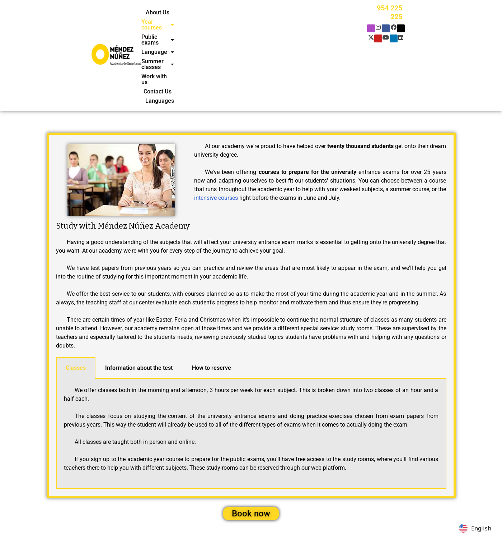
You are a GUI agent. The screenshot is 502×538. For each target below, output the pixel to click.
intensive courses (216, 131)
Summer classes (325, 12)
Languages (284, 22)
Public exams (238, 12)
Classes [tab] (76, 301)
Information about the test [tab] (139, 301)
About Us (156, 12)
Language (279, 12)
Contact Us (252, 22)
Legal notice (194, 523)
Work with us (216, 22)
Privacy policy (132, 523)
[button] (193, 12)
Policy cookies (164, 523)
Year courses (193, 12)
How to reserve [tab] (211, 301)
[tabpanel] (251, 368)
